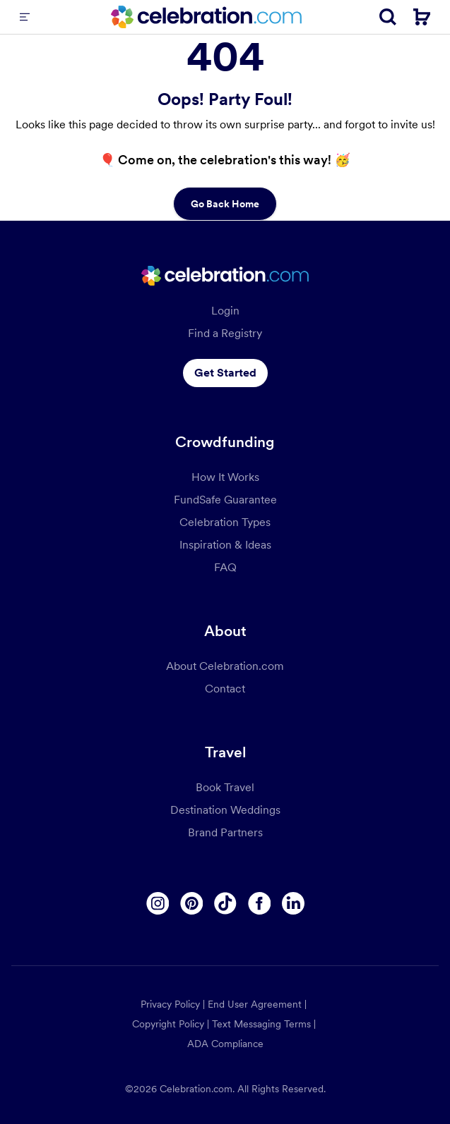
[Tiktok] (225, 903)
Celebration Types (225, 522)
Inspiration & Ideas (225, 544)
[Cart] (422, 17)
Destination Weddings (225, 810)
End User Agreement (255, 1004)
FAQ (225, 567)
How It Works (225, 477)
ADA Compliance (225, 1043)
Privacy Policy (170, 1004)
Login (225, 310)
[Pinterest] (191, 903)
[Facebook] (259, 903)
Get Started (225, 372)
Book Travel (225, 787)
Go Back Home (225, 203)
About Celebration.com (225, 666)
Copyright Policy (168, 1024)
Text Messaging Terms (261, 1024)
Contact (225, 688)
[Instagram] (157, 903)
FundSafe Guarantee (225, 499)
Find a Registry (225, 333)
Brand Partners (225, 832)
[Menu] (24, 17)
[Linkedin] (293, 903)
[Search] (388, 17)
